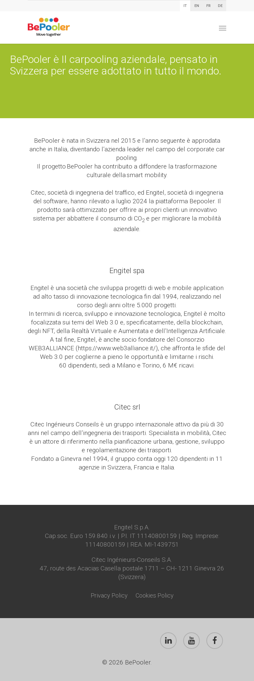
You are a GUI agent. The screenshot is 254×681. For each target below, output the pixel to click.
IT (185, 6)
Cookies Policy (155, 595)
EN (196, 6)
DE (220, 6)
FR (208, 6)
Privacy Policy (109, 595)
